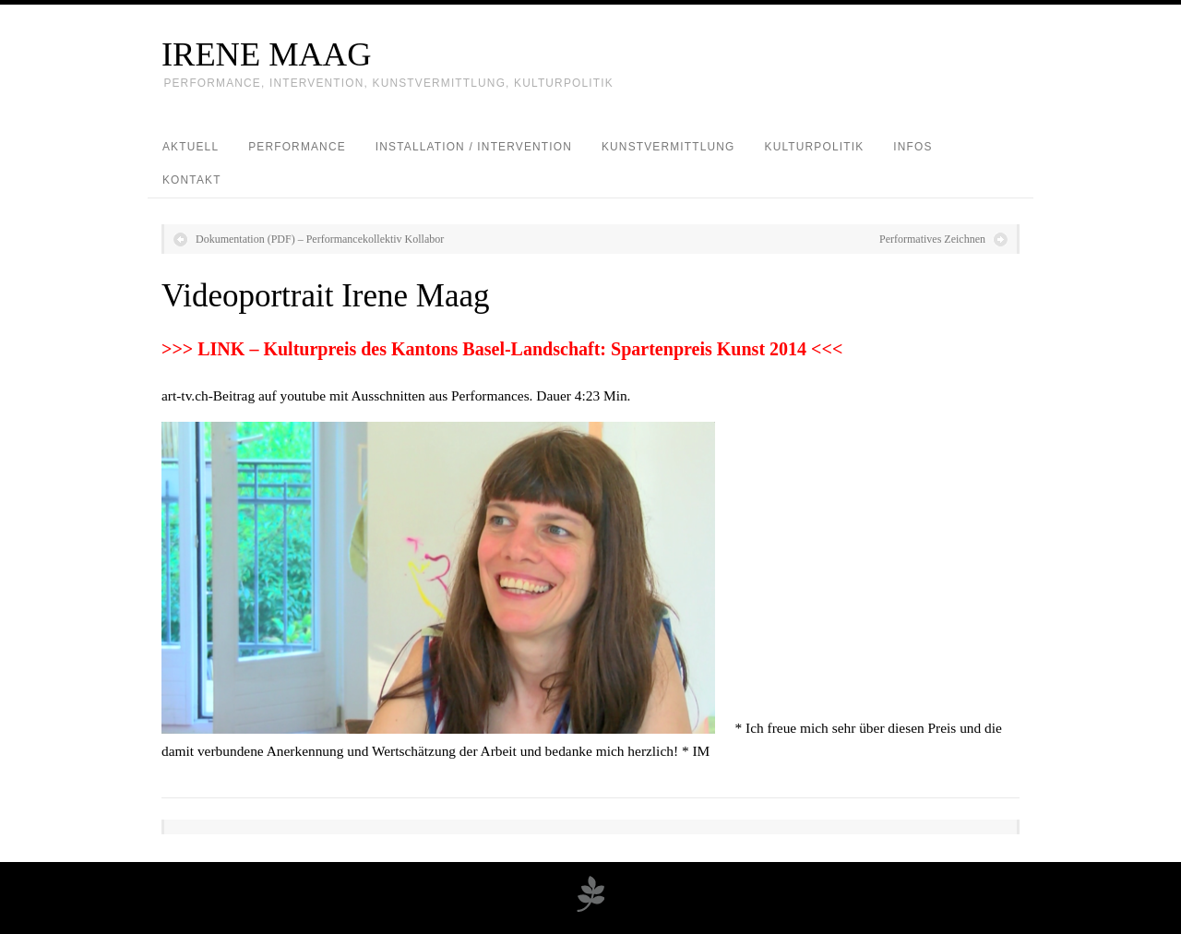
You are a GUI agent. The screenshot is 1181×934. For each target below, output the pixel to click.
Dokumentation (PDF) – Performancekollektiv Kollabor (320, 239)
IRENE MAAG (266, 54)
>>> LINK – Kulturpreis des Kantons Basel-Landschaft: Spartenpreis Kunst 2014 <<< (501, 349)
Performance (297, 146)
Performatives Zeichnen (932, 239)
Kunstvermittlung (668, 146)
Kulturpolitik (815, 146)
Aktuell (190, 146)
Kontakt (191, 180)
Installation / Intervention (474, 146)
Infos (912, 146)
